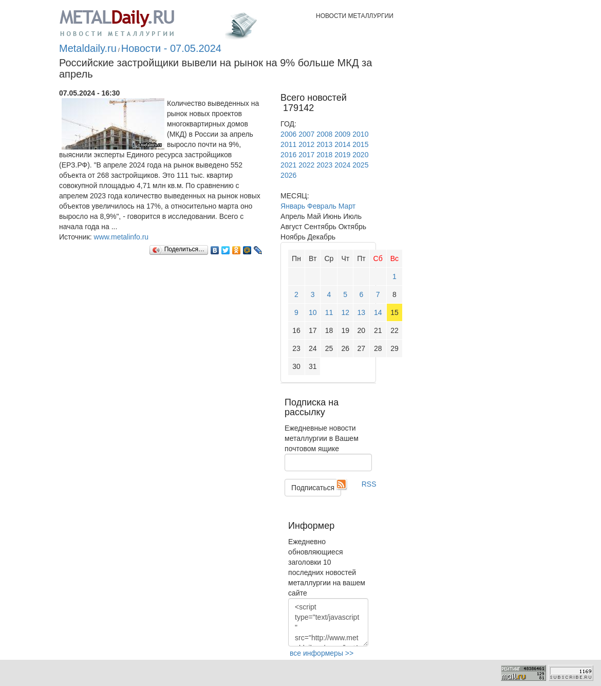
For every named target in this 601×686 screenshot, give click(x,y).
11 (329, 312)
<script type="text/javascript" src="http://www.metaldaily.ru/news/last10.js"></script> (328, 622)
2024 (342, 165)
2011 (288, 144)
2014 (342, 144)
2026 (288, 175)
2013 (324, 144)
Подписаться (312, 488)
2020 (360, 155)
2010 (360, 134)
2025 (360, 165)
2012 (306, 144)
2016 (288, 155)
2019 (342, 155)
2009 (342, 134)
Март (347, 206)
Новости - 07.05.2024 (171, 48)
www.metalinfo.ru (121, 237)
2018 (324, 155)
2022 (306, 165)
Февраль (321, 206)
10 (313, 312)
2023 (324, 165)
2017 (306, 155)
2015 (360, 144)
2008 (324, 134)
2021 (288, 165)
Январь (292, 206)
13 (362, 312)
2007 (306, 134)
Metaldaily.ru (88, 48)
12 (345, 312)
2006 (288, 134)
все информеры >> (321, 653)
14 (378, 312)
